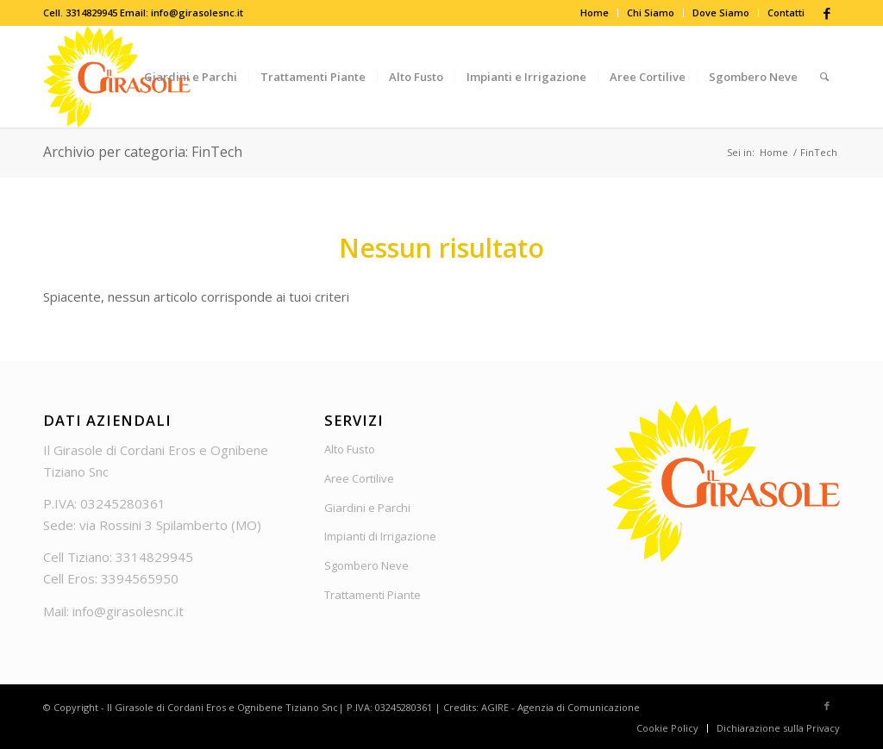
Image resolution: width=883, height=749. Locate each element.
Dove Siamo (720, 12)
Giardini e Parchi (367, 507)
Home (594, 12)
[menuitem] (595, 13)
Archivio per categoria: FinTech (142, 151)
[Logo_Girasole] (117, 77)
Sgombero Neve (366, 565)
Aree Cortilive (359, 478)
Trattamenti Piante (372, 594)
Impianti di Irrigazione (380, 536)
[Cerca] (824, 77)
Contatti (786, 12)
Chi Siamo (650, 12)
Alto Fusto (349, 449)
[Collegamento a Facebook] (827, 13)
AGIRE (495, 707)
